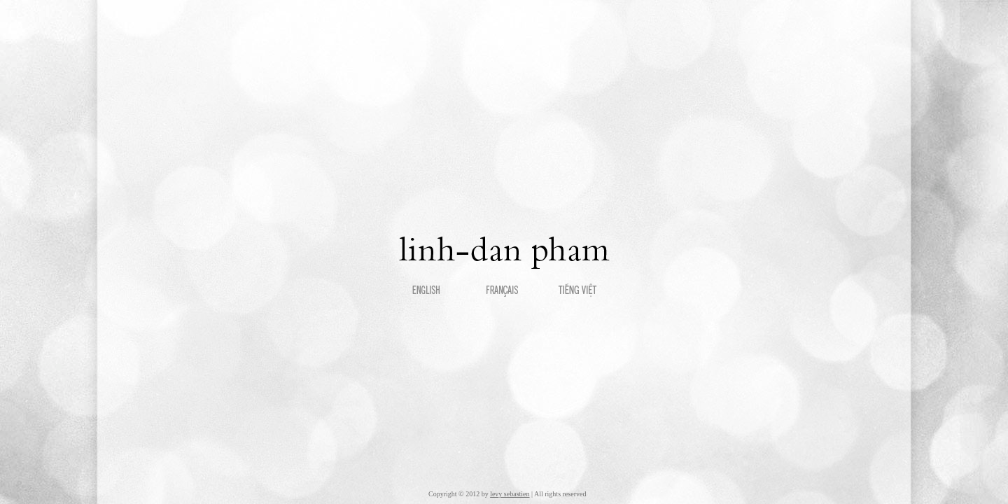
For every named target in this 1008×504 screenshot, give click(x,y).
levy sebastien (509, 494)
